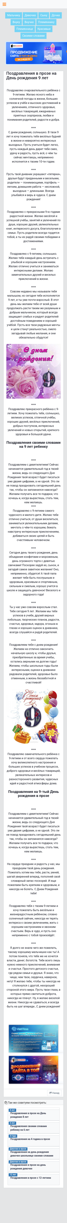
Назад (54, 1093)
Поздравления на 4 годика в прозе (30, 1139)
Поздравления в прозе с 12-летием (30, 1177)
